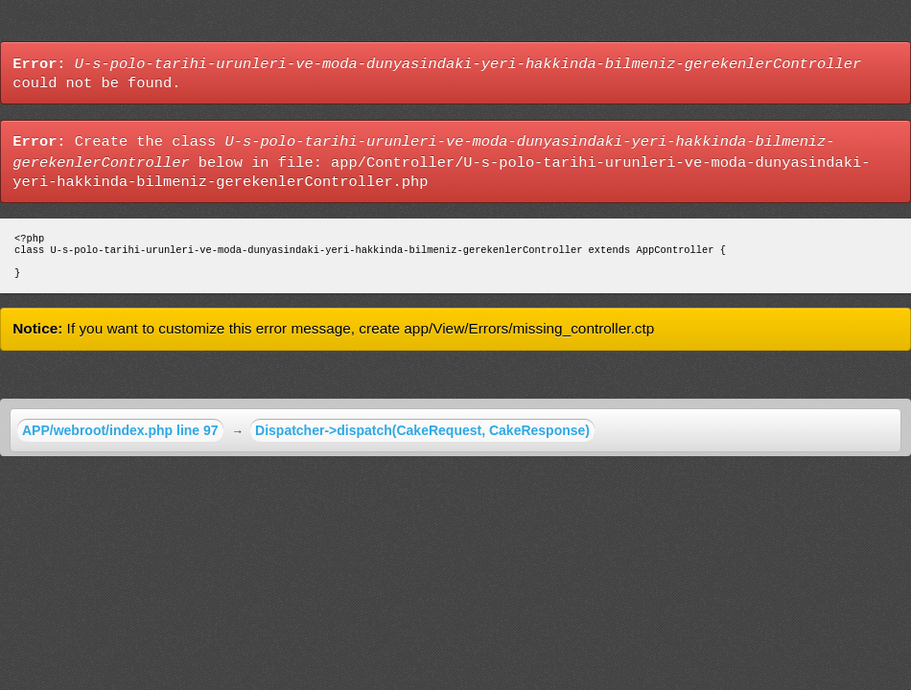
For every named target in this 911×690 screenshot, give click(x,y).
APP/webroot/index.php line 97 (120, 438)
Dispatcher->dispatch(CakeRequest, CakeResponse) (422, 438)
